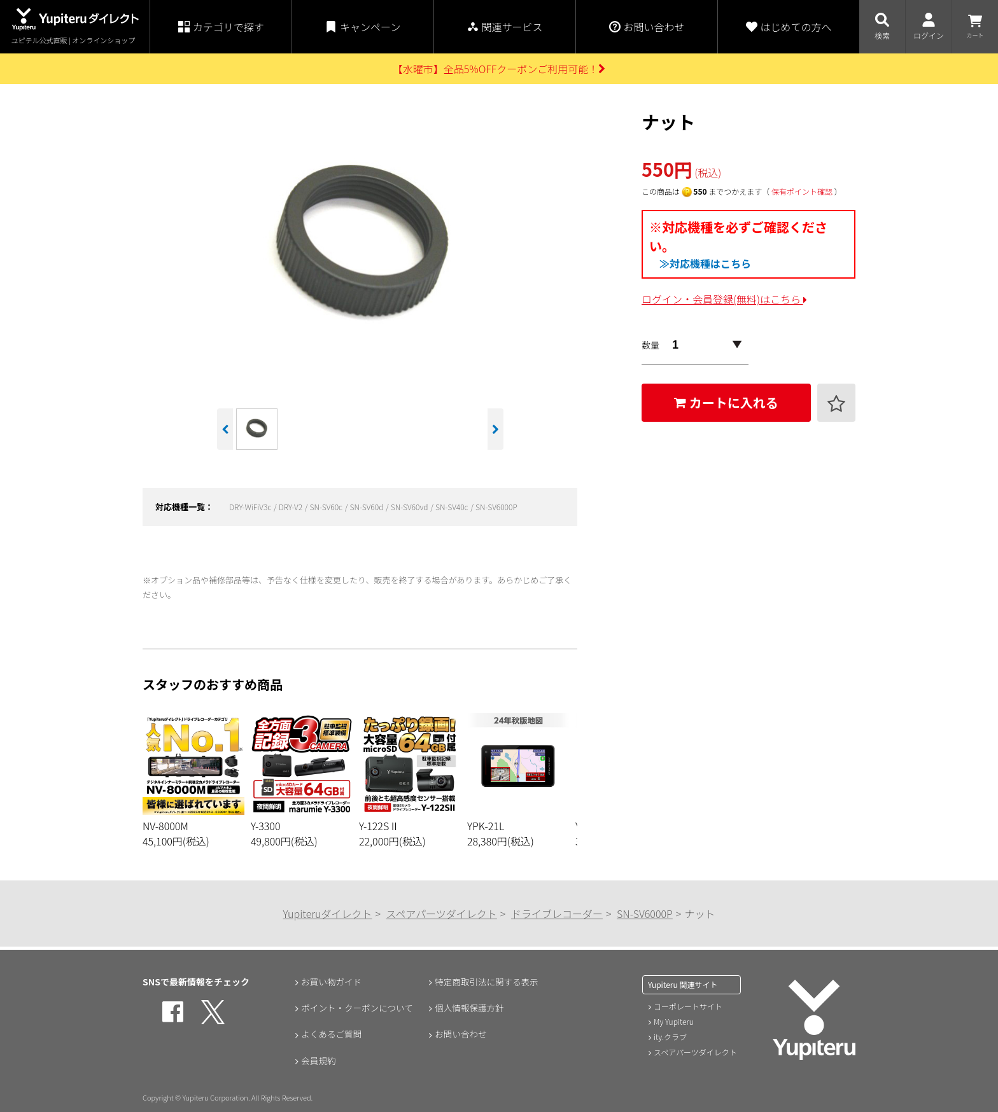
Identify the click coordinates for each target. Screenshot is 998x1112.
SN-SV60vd (410, 506)
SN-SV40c (452, 506)
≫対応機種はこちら (705, 263)
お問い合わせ (460, 1035)
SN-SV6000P (496, 506)
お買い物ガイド (331, 981)
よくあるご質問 (331, 1035)
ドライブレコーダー (557, 913)
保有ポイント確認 (802, 191)
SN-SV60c (326, 506)
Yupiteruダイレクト (327, 913)
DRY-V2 (291, 506)
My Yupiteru (674, 1021)
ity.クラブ (670, 1036)
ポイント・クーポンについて (358, 1008)
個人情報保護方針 (469, 1008)
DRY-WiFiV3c (251, 506)
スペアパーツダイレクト (441, 913)
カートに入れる (726, 402)
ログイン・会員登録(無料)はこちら (724, 299)
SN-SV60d (367, 506)
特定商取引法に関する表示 (486, 981)
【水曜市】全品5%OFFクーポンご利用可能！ (499, 68)
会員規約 (317, 1061)
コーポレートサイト (688, 1006)
